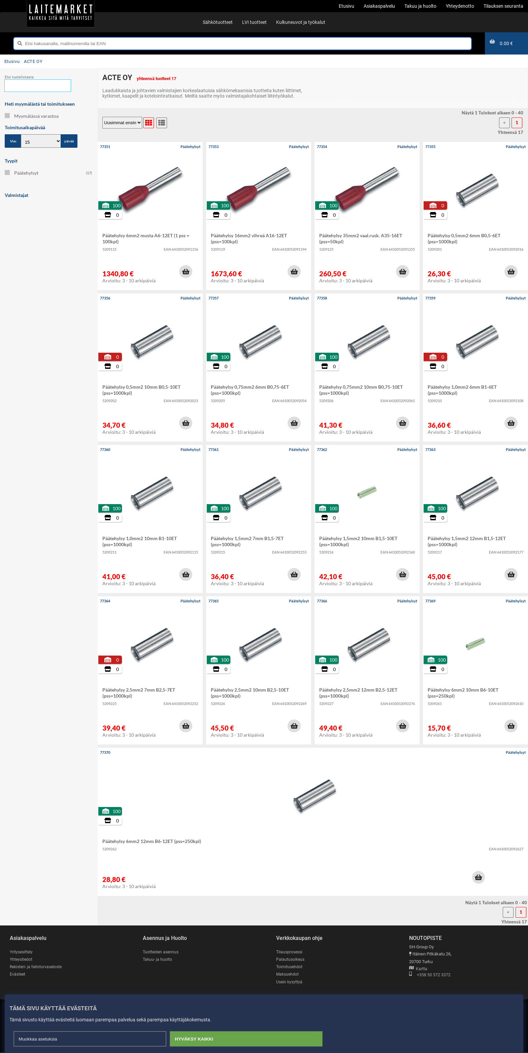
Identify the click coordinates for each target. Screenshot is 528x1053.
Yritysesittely (22, 951)
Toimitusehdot (289, 967)
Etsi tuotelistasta (19, 77)
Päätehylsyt (48, 173)
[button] (185, 271)
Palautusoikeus (291, 959)
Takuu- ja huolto (158, 959)
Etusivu (12, 61)
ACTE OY (33, 61)
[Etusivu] (60, 13)
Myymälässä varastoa (32, 116)
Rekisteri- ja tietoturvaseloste (37, 967)
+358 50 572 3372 (430, 975)
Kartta (418, 969)
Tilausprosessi (290, 951)
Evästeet (18, 974)
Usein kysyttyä (290, 982)
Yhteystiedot (22, 959)
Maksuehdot (288, 974)
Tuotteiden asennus (161, 951)
